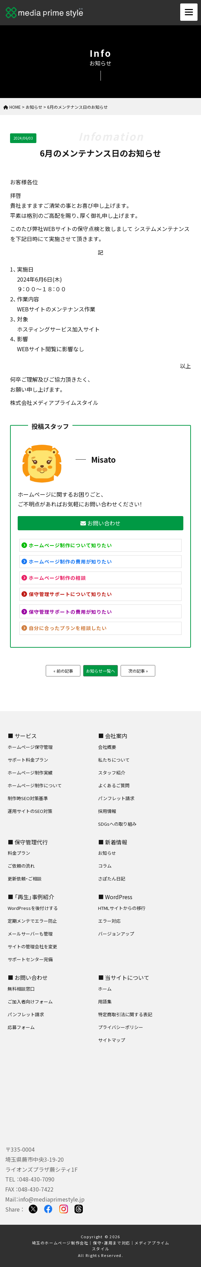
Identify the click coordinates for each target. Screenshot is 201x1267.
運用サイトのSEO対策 (30, 811)
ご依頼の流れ (21, 865)
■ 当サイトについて (123, 977)
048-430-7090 (36, 1179)
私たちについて (114, 759)
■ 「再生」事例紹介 (31, 897)
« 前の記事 (63, 671)
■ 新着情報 (112, 842)
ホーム (105, 988)
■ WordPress (115, 897)
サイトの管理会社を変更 (32, 946)
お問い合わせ (100, 523)
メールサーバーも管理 (30, 933)
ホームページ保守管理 (30, 747)
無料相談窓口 (21, 988)
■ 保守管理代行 (28, 842)
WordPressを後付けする (33, 908)
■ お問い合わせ (28, 977)
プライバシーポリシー (120, 1027)
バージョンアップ (116, 933)
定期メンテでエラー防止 (32, 921)
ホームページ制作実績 (30, 772)
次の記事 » (138, 671)
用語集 (105, 1001)
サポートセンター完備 (30, 959)
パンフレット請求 (116, 798)
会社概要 (107, 747)
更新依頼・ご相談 (25, 878)
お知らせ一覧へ (100, 671)
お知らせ (107, 853)
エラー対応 (109, 921)
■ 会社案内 (112, 736)
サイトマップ (111, 1040)
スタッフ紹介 (111, 772)
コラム (105, 865)
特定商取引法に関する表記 (125, 1014)
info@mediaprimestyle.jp (51, 1199)
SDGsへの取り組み (117, 824)
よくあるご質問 (114, 785)
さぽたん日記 (111, 878)
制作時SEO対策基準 (28, 798)
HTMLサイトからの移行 (122, 908)
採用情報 (107, 811)
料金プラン (19, 853)
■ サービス (22, 736)
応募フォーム (21, 1027)
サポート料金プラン (28, 759)
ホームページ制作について (35, 785)
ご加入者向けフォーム (30, 1001)
